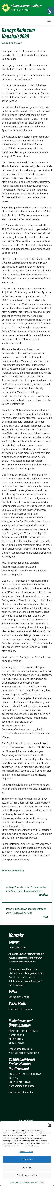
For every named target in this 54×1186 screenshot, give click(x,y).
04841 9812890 (18, 947)
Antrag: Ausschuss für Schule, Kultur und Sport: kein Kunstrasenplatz (27, 891)
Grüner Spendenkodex (21, 1092)
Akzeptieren (27, 1159)
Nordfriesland (20, 10)
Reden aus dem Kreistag (13, 870)
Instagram (27, 1009)
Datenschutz (29, 1182)
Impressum (39, 1182)
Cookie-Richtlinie (17, 1182)
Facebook (14, 1009)
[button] (49, 1124)
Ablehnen (27, 1167)
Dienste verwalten (26, 1151)
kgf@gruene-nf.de (19, 997)
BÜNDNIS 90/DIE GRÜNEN (26, 6)
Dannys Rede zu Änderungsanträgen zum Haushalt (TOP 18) (27, 913)
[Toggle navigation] (49, 20)
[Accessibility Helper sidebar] (50, 10)
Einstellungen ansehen (27, 1175)
